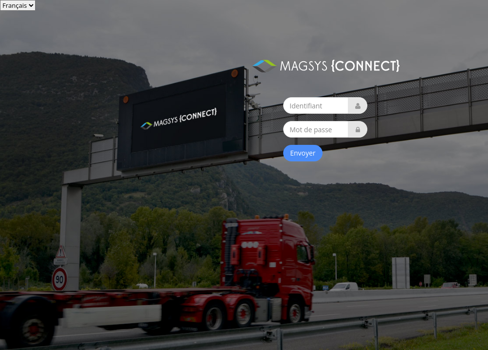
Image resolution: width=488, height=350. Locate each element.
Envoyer (302, 153)
